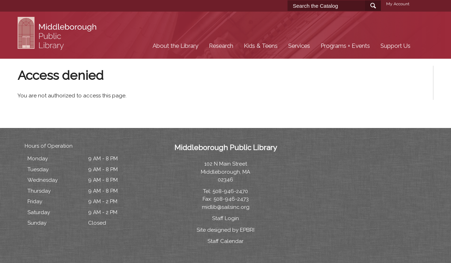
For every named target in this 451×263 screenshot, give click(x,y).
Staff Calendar (225, 241)
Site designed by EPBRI (225, 230)
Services (299, 46)
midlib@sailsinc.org (225, 207)
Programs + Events (345, 46)
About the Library (175, 46)
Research (221, 46)
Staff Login (225, 218)
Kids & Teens (261, 46)
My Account (397, 3)
